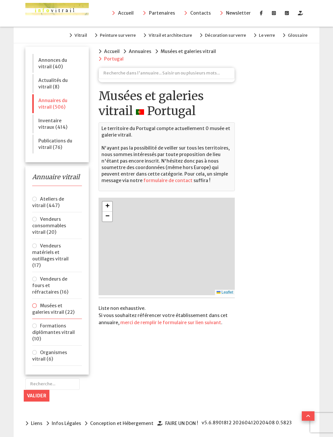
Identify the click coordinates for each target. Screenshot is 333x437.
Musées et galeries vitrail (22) (53, 308)
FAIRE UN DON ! (183, 422)
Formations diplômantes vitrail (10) (53, 331)
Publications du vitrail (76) (55, 143)
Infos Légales (67, 422)
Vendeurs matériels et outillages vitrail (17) (50, 254)
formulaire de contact (167, 179)
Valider (36, 395)
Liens (36, 422)
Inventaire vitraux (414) (52, 122)
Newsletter (238, 13)
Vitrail (72, 34)
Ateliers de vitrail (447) (48, 201)
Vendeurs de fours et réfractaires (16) (50, 284)
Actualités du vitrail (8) (53, 82)
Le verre (265, 34)
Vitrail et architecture (165, 34)
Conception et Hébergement (123, 422)
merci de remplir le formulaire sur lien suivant (170, 321)
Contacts (200, 13)
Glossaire (298, 34)
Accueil (126, 13)
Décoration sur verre (222, 34)
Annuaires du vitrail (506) (52, 102)
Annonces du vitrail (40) (52, 62)
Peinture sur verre (111, 34)
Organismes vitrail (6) (49, 355)
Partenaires (162, 13)
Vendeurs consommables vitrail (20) (49, 224)
